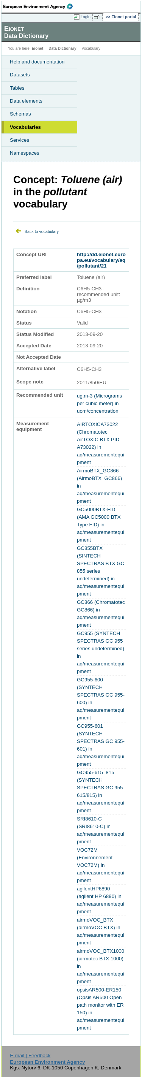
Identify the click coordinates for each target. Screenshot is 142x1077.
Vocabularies (25, 127)
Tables (17, 88)
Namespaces (24, 153)
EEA (40, 6)
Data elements (26, 101)
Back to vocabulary (42, 231)
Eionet (38, 48)
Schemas (20, 114)
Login (86, 16)
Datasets (20, 75)
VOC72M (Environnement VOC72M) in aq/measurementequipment (100, 865)
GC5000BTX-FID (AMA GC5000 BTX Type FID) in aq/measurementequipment (100, 525)
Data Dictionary (62, 48)
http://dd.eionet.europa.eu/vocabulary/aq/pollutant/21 (101, 260)
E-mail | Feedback (30, 1055)
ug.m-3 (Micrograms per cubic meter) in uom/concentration (99, 403)
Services (19, 140)
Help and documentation (37, 62)
